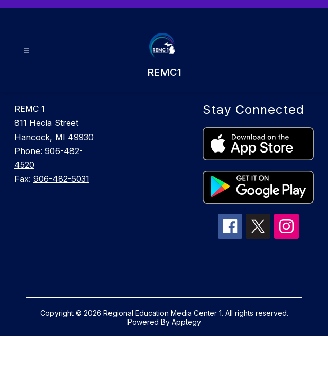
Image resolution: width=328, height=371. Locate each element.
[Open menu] (26, 51)
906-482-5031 (61, 179)
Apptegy (186, 321)
